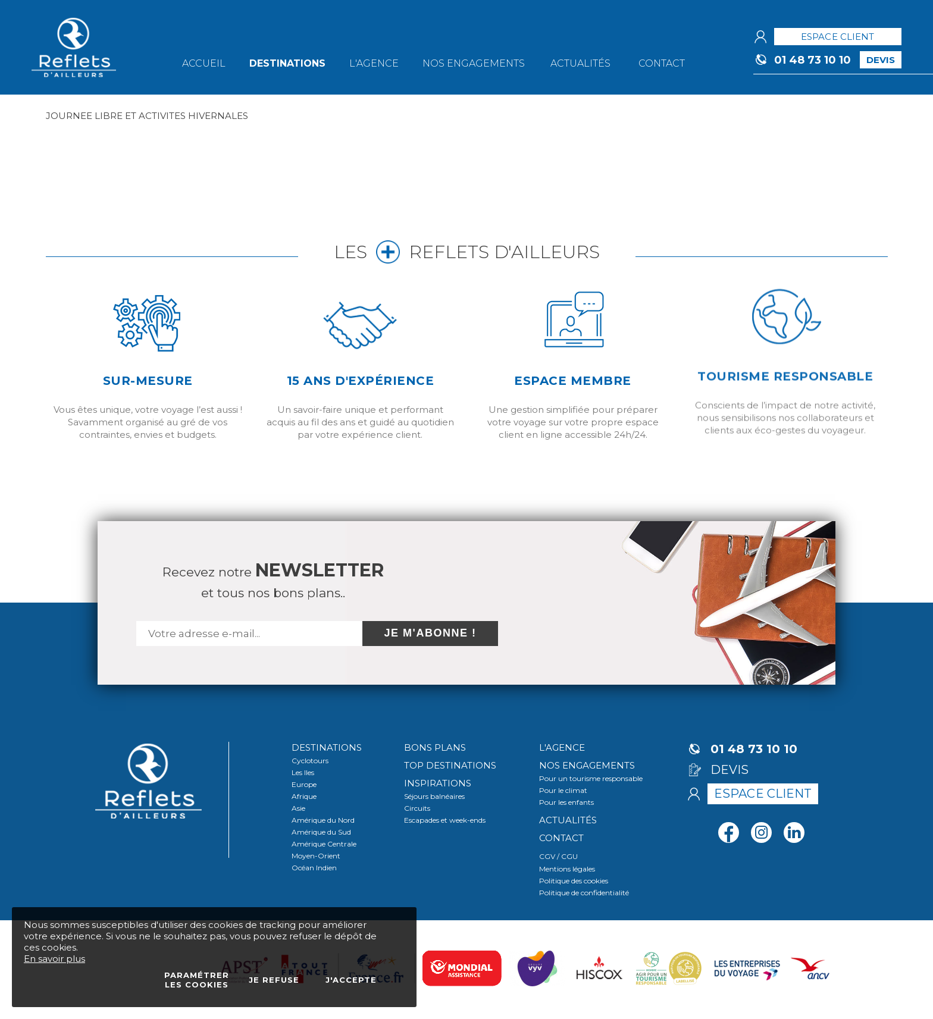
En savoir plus (54, 958)
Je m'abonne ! (430, 633)
